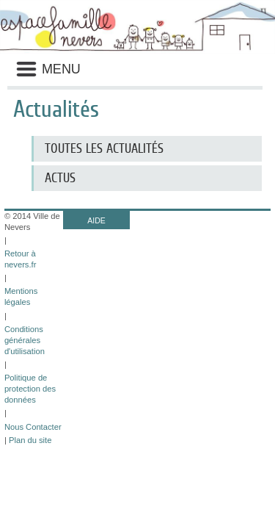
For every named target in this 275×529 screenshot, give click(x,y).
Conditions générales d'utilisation (24, 340)
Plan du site (30, 440)
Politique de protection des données (30, 388)
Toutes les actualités (104, 148)
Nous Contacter (33, 426)
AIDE (96, 220)
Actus (60, 177)
